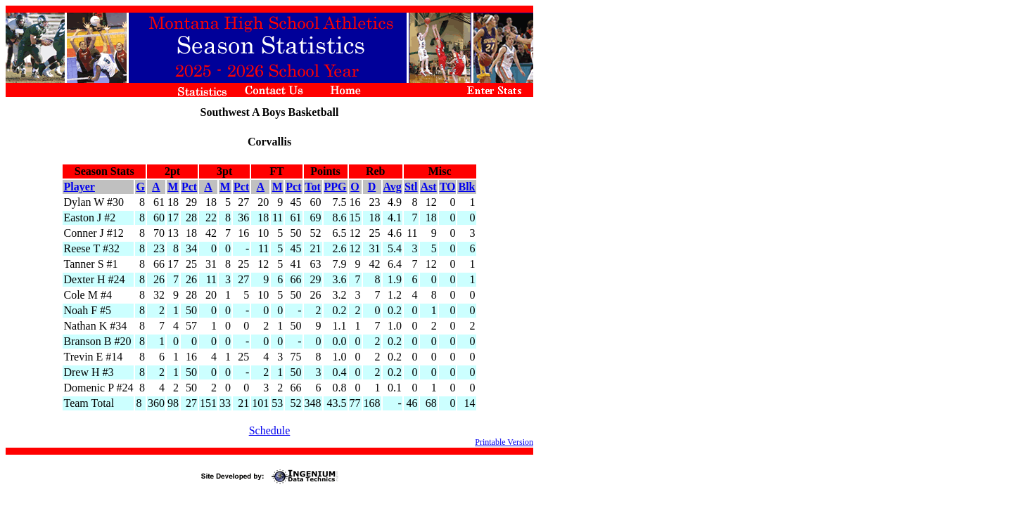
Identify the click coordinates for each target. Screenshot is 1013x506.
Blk (466, 187)
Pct (189, 187)
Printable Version (504, 442)
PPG (335, 187)
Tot (313, 187)
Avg (392, 187)
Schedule (270, 430)
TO (448, 187)
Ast (429, 187)
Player (78, 187)
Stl (411, 187)
